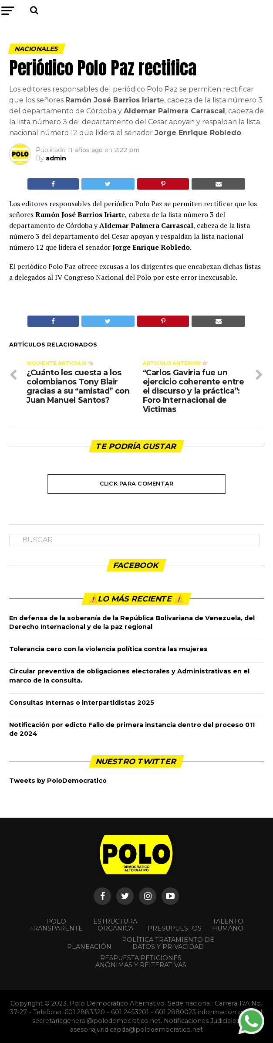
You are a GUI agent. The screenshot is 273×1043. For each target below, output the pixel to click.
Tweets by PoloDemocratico (58, 781)
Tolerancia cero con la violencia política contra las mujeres (108, 649)
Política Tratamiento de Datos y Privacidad (168, 943)
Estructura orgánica (115, 924)
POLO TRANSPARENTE (56, 924)
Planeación (89, 947)
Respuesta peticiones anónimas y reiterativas (140, 961)
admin (56, 158)
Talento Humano (227, 924)
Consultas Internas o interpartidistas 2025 (81, 703)
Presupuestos (175, 928)
